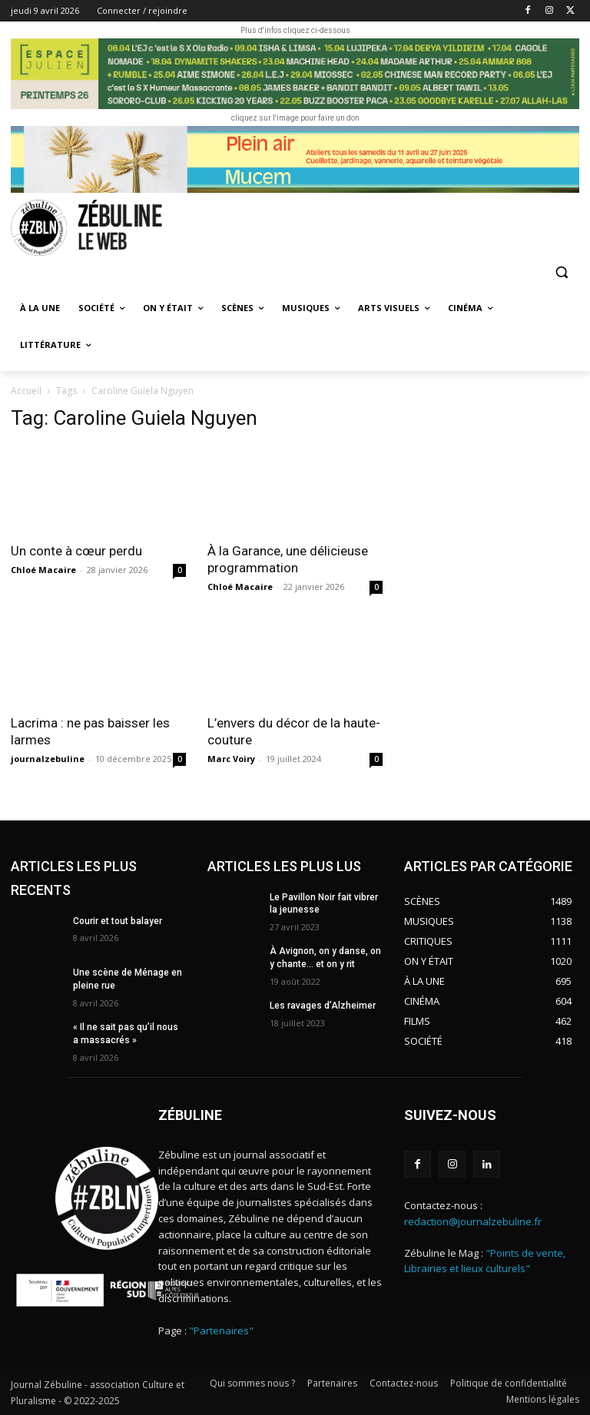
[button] (561, 272)
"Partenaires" (221, 1330)
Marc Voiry (231, 758)
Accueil (26, 390)
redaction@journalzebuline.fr (473, 1221)
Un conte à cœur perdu (76, 550)
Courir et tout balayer (117, 921)
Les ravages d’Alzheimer (323, 1005)
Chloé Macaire (43, 569)
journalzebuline (48, 758)
